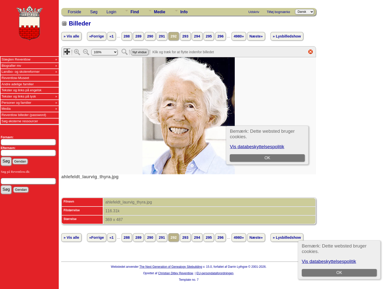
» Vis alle (71, 36)
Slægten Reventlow (16, 59)
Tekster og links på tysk (19, 96)
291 (162, 36)
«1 (112, 36)
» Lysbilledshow (287, 36)
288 (127, 36)
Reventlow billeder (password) (24, 115)
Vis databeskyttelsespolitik (329, 261)
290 (150, 36)
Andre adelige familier (18, 84)
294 (197, 36)
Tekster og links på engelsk (22, 90)
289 (138, 36)
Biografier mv (11, 66)
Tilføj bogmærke (278, 12)
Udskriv (253, 12)
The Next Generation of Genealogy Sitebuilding (170, 266)
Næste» (256, 36)
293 (185, 36)
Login (111, 12)
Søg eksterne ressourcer (20, 121)
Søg (94, 12)
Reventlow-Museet (15, 78)
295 (209, 36)
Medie (159, 12)
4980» (239, 36)
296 (221, 36)
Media (6, 108)
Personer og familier (16, 102)
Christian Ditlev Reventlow (175, 273)
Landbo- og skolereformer (21, 72)
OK (339, 272)
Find (134, 12)
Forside (74, 12)
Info (184, 12)
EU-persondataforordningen (215, 273)
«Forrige (96, 36)
